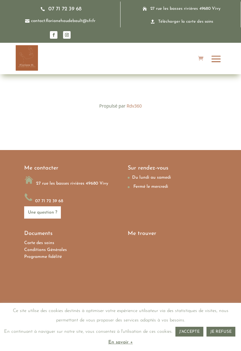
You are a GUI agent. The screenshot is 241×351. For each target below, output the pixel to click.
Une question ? (42, 212)
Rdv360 (134, 106)
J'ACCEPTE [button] (189, 332)
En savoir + (120, 342)
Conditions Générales (45, 250)
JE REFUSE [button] (221, 332)
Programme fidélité (43, 256)
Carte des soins (39, 243)
